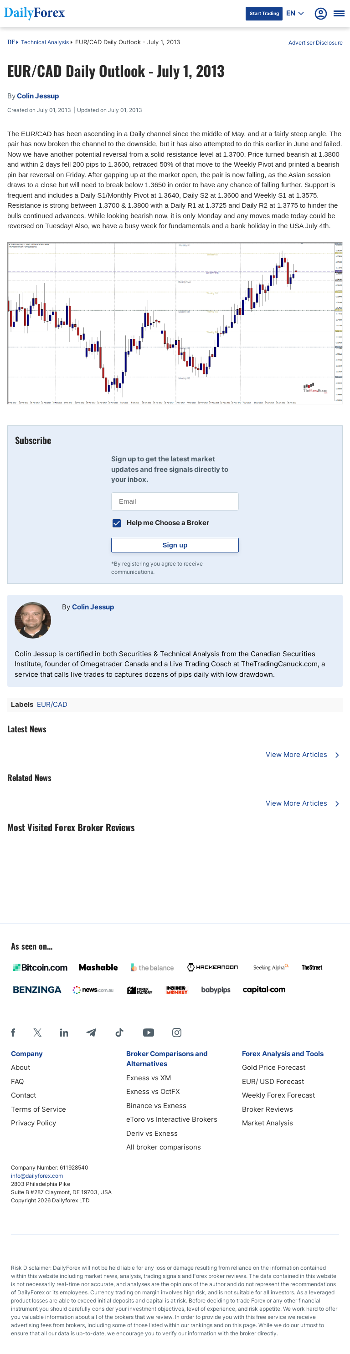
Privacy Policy (33, 1123)
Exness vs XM (148, 1077)
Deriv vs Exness (152, 1133)
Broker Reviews (267, 1109)
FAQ (17, 1081)
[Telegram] (91, 1032)
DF (11, 43)
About (20, 1067)
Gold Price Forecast (273, 1067)
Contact (23, 1095)
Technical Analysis (45, 42)
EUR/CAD (52, 704)
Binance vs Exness (156, 1105)
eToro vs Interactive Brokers (171, 1119)
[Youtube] (148, 1032)
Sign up (175, 545)
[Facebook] (13, 1032)
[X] (37, 1032)
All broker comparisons (163, 1147)
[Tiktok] (119, 1032)
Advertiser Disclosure (315, 42)
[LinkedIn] (64, 1032)
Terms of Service (38, 1109)
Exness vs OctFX (153, 1091)
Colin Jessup (93, 607)
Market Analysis (267, 1123)
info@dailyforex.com (37, 1175)
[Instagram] (176, 1032)
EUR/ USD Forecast (273, 1081)
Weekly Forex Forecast (278, 1095)
